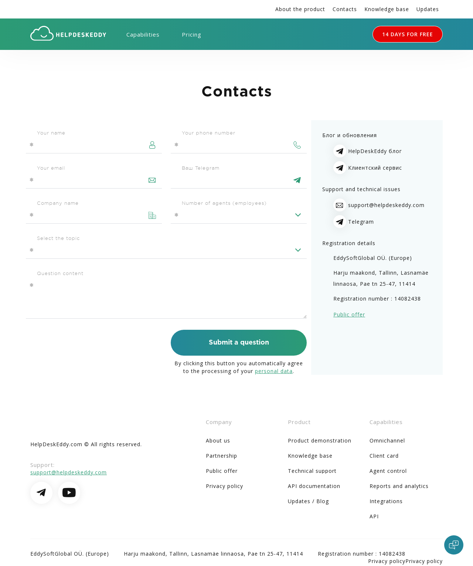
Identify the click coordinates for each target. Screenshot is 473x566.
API (374, 516)
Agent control (388, 470)
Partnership (221, 455)
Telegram (361, 221)
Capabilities (143, 34)
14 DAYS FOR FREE (407, 34)
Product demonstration (319, 440)
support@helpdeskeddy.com (386, 205)
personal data (274, 370)
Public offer (349, 314)
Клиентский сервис (375, 167)
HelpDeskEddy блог (375, 151)
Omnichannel (387, 440)
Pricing (191, 34)
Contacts (345, 9)
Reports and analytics (399, 485)
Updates (427, 9)
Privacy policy (224, 485)
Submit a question (239, 343)
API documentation (314, 485)
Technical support (312, 470)
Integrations (386, 501)
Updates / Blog (308, 501)
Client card (384, 455)
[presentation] (82, 344)
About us (218, 440)
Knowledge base (386, 9)
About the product (300, 9)
